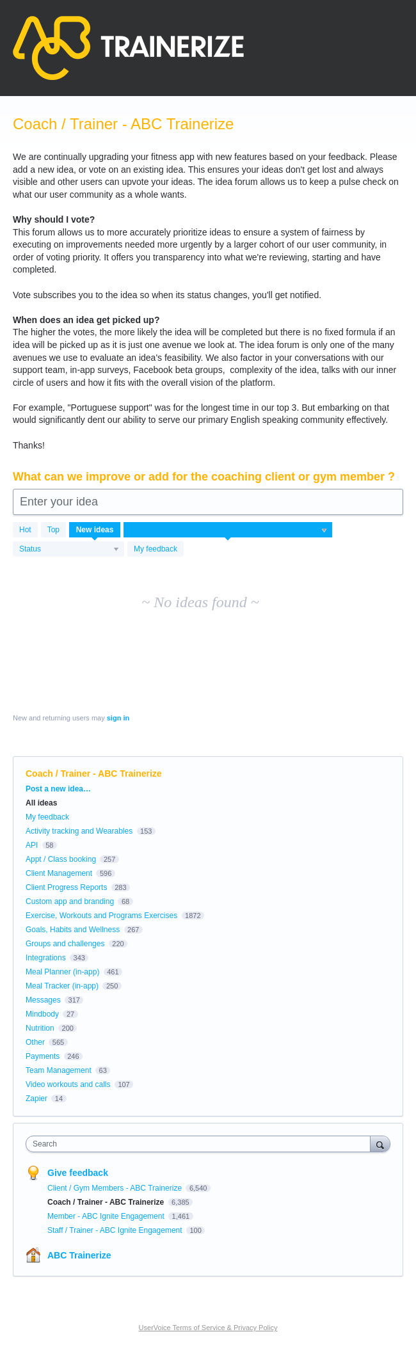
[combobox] (201, 1143)
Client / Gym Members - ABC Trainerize (115, 1188)
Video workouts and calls (68, 1084)
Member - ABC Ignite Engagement (106, 1216)
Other (35, 1042)
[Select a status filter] (69, 549)
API (32, 845)
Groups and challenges (65, 943)
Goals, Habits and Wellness (73, 929)
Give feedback (77, 1173)
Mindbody (42, 1014)
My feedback (155, 548)
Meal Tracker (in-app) (62, 985)
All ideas (41, 802)
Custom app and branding (70, 901)
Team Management (59, 1070)
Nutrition (40, 1028)
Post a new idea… (58, 788)
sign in (118, 718)
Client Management (59, 873)
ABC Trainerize (79, 1255)
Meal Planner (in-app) (62, 971)
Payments (43, 1056)
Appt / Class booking (61, 859)
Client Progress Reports (66, 887)
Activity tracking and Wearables (79, 831)
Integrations (46, 957)
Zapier (36, 1098)
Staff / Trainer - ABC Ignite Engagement (115, 1230)
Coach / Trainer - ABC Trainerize (106, 1202)
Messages (43, 1000)
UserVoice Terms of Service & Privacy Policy (208, 1327)
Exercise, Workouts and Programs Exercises (101, 915)
